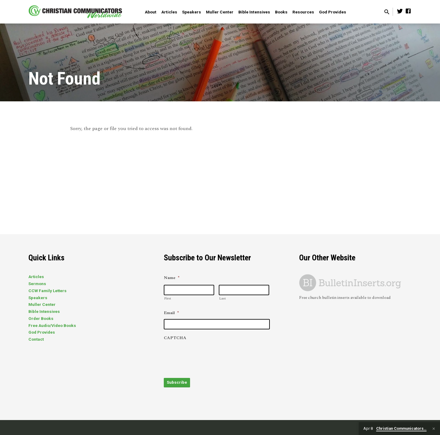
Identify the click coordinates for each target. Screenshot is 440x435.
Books (281, 11)
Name (171, 278)
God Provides (332, 11)
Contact (36, 339)
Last (222, 298)
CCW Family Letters (47, 290)
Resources (303, 11)
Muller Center (219, 11)
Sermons (37, 283)
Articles (169, 11)
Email (171, 313)
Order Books (40, 318)
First (167, 298)
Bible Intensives (254, 11)
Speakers (191, 11)
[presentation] (210, 356)
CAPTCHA (175, 338)
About (150, 11)
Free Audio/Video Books (52, 325)
